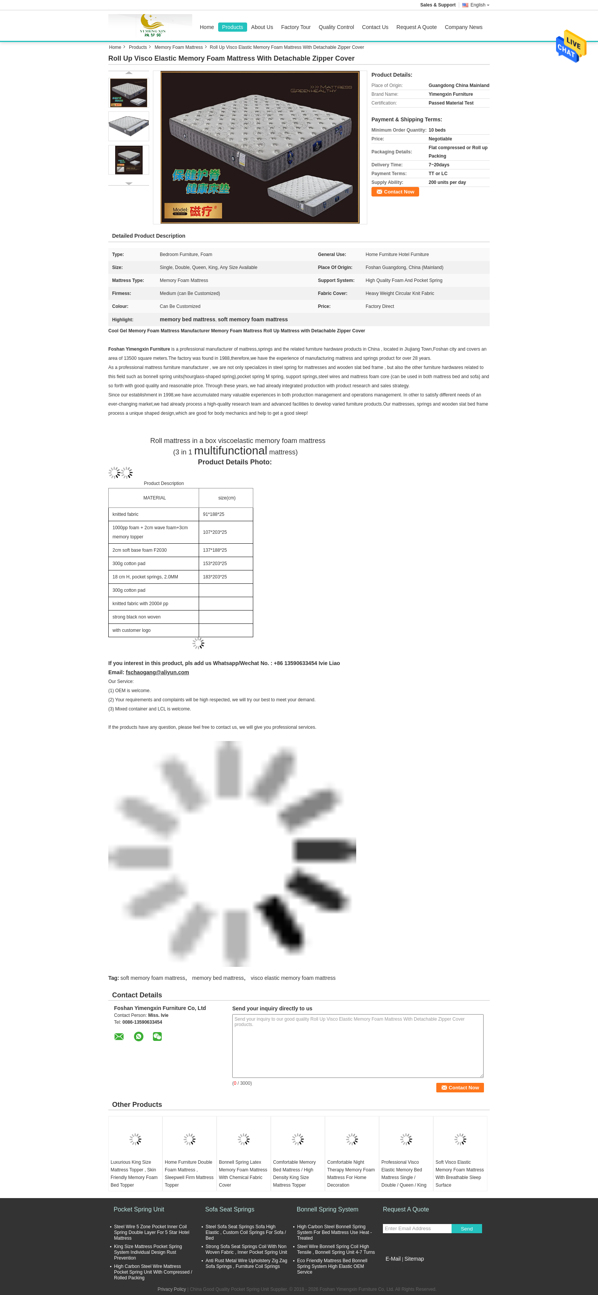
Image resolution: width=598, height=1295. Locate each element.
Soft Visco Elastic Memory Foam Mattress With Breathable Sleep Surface (460, 1174)
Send (467, 1229)
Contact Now (399, 192)
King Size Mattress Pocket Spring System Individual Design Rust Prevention (148, 1252)
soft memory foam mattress (153, 978)
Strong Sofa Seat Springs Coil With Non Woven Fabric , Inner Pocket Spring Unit (246, 1249)
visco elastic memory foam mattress (293, 978)
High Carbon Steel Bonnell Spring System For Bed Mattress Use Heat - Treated (334, 1232)
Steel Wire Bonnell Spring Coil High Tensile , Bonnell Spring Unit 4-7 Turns (336, 1249)
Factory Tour (296, 27)
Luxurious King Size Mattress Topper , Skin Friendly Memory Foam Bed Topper (134, 1174)
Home (207, 27)
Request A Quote (417, 27)
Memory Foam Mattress (178, 47)
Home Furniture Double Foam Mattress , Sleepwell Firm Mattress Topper (189, 1174)
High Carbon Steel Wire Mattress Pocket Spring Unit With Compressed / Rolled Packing (153, 1272)
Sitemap (414, 1259)
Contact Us (375, 27)
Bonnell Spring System (327, 1209)
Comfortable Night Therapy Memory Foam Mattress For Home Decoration (351, 1174)
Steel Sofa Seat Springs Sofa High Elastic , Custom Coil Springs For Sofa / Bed (246, 1232)
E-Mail (393, 1259)
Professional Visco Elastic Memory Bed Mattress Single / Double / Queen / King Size (403, 1177)
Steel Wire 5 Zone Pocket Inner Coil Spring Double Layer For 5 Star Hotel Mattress (151, 1232)
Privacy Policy (172, 1289)
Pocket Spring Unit (139, 1209)
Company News (463, 27)
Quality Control (336, 27)
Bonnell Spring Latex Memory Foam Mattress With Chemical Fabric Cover (243, 1174)
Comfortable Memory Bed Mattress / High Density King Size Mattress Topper (294, 1174)
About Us (262, 27)
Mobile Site (396, 1268)
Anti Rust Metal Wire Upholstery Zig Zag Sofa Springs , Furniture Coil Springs (246, 1263)
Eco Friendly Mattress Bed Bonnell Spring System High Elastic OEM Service (332, 1266)
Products (232, 27)
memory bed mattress (218, 978)
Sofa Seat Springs (229, 1209)
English (480, 5)
